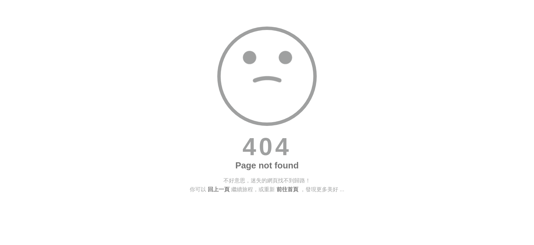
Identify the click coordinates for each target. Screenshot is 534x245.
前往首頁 (287, 189)
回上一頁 (219, 189)
